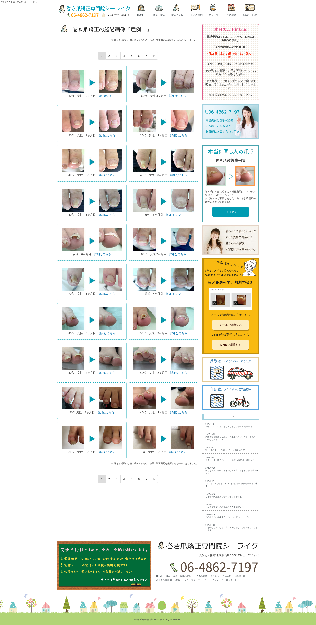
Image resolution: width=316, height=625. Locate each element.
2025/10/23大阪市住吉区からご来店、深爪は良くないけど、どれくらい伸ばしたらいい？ (231, 437)
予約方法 (231, 15)
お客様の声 (239, 576)
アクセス (213, 15)
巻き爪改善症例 (164, 580)
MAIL (116, 15)
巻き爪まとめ (232, 580)
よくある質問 (195, 15)
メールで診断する (230, 325)
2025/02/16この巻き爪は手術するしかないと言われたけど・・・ (229, 516)
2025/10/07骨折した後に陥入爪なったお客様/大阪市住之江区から (229, 459)
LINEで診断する (230, 344)
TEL (83, 15)
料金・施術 (159, 15)
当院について (249, 15)
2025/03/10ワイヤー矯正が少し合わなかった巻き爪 (223, 495)
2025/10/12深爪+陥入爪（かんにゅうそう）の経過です (225, 448)
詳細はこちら (107, 95)
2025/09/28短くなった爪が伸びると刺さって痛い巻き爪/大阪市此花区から (231, 470)
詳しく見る (231, 211)
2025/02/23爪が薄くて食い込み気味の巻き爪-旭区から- (225, 505)
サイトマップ (216, 580)
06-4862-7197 (213, 566)
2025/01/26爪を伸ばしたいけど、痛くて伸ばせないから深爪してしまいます (231, 527)
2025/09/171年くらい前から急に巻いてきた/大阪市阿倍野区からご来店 (231, 483)
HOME (140, 15)
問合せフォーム (199, 580)
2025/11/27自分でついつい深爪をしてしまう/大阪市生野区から (228, 425)
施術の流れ (177, 15)
